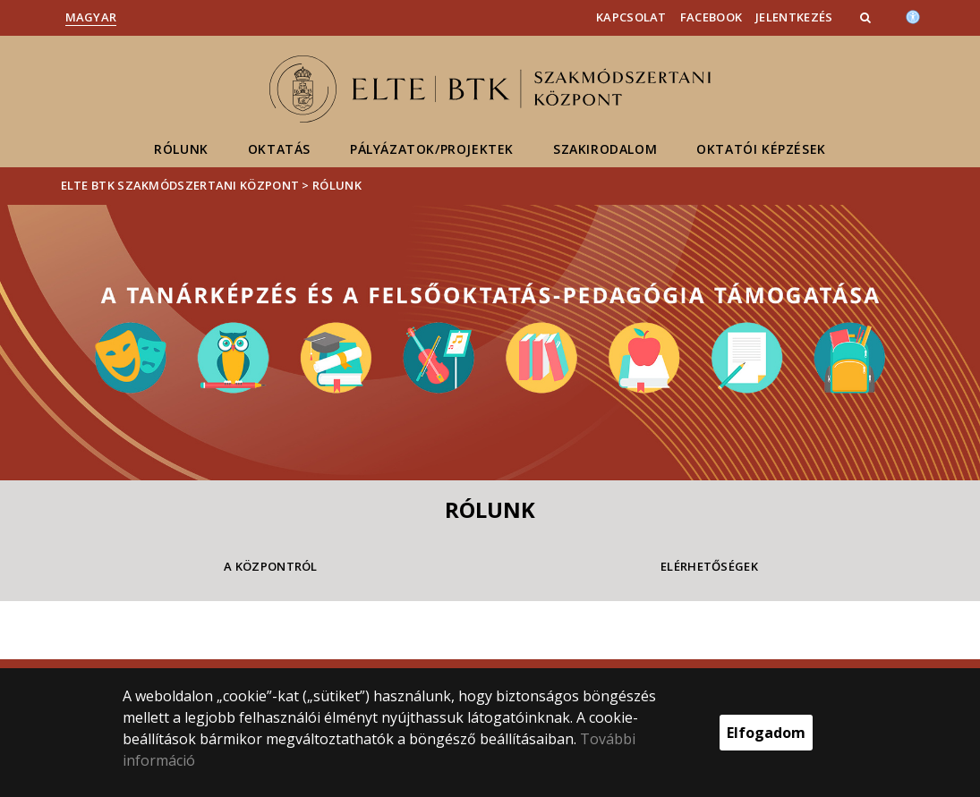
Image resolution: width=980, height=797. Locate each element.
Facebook (711, 17)
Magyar (91, 17)
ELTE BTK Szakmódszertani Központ (180, 185)
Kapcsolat (631, 17)
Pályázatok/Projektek (432, 148)
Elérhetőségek (709, 566)
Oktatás (279, 148)
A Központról (271, 566)
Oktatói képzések (761, 148)
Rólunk (181, 148)
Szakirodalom (605, 148)
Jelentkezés (793, 17)
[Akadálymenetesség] (913, 15)
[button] (867, 17)
